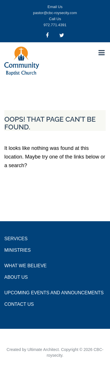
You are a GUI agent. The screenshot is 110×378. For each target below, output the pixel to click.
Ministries (17, 250)
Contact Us (19, 304)
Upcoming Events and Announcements (54, 292)
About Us (16, 277)
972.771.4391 (55, 25)
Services (16, 238)
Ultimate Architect (43, 349)
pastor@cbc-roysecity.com (55, 13)
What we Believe (25, 265)
